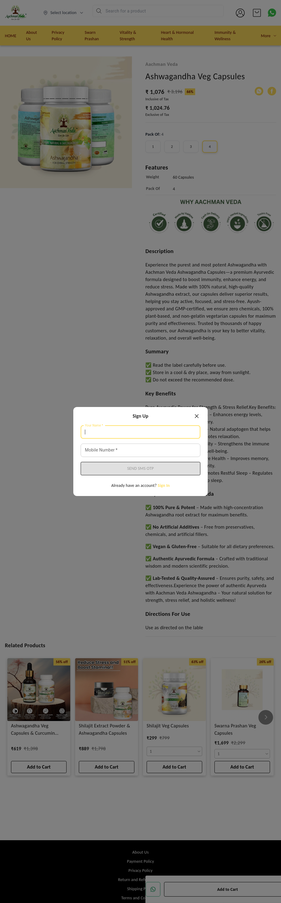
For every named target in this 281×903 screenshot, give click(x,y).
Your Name (94, 425)
